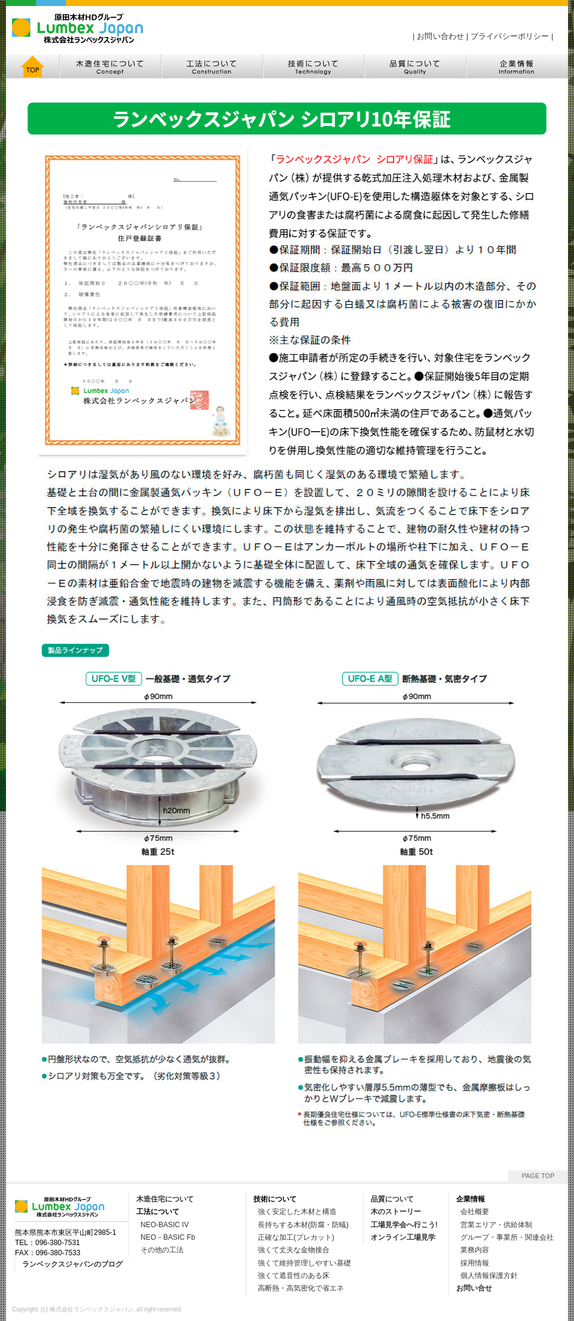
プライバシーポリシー (510, 36)
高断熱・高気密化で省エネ (301, 1288)
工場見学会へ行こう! (404, 1225)
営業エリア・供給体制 (496, 1225)
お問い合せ (474, 1288)
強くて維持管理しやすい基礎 (304, 1263)
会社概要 (474, 1211)
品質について (392, 1199)
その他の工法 (162, 1250)
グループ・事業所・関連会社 (507, 1237)
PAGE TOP (537, 1175)
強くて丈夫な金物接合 (293, 1250)
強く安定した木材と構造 (297, 1211)
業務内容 (474, 1250)
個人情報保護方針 (489, 1275)
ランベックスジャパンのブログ (72, 1264)
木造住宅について (165, 1199)
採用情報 (474, 1263)
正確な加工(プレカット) (296, 1237)
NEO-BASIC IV (165, 1225)
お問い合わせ (440, 36)
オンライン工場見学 (403, 1237)
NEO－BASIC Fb (168, 1237)
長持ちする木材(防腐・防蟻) (303, 1225)
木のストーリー (396, 1211)
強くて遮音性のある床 (293, 1275)
